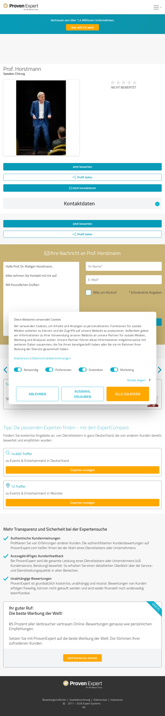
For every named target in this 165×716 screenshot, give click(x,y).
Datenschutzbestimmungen (53, 358)
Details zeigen (134, 380)
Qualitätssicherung (80, 700)
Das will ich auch (82, 27)
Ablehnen (37, 393)
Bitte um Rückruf (105, 292)
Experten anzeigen (82, 470)
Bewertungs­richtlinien (54, 700)
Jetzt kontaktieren (82, 188)
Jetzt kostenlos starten (82, 658)
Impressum (24, 358)
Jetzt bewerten (82, 167)
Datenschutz (100, 700)
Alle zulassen (127, 393)
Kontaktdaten (112, 203)
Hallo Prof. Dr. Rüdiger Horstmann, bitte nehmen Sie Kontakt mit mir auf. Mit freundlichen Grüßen (41, 299)
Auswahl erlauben (82, 394)
